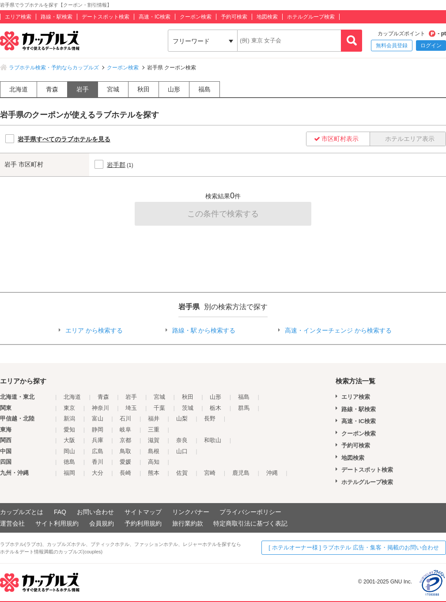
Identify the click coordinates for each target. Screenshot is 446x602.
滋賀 (153, 440)
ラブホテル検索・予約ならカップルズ (54, 67)
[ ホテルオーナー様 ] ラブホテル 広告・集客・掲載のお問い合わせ (353, 547)
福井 (153, 418)
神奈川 (100, 408)
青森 (52, 89)
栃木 (215, 408)
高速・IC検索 (154, 17)
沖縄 (272, 472)
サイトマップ (143, 511)
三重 (153, 429)
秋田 (143, 89)
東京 (69, 408)
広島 (97, 451)
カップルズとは (21, 511)
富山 (97, 418)
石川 (125, 418)
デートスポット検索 (105, 17)
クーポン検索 (196, 17)
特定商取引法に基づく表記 (250, 523)
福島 (204, 89)
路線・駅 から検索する (204, 330)
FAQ (60, 511)
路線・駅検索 (56, 17)
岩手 (82, 89)
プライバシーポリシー (250, 511)
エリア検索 (18, 17)
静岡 (97, 429)
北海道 (18, 89)
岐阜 (125, 429)
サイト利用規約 (57, 523)
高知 (153, 461)
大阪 (69, 440)
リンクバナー (190, 511)
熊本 (153, 472)
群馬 (243, 408)
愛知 (69, 429)
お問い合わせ (95, 511)
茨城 (187, 408)
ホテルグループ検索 (311, 17)
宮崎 (209, 472)
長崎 (125, 472)
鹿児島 (240, 472)
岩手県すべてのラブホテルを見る (64, 139)
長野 (209, 418)
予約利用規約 (143, 523)
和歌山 (212, 440)
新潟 (69, 418)
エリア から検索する (94, 330)
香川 (97, 461)
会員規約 (101, 523)
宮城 (113, 89)
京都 (125, 440)
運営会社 (12, 523)
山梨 (182, 418)
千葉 (159, 408)
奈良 (182, 440)
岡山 (69, 451)
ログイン (431, 45)
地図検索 (267, 17)
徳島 (69, 461)
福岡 (69, 472)
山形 (174, 89)
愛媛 (125, 461)
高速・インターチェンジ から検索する (338, 330)
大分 (97, 472)
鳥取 (125, 451)
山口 (182, 451)
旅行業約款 (187, 523)
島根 (153, 451)
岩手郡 (116, 164)
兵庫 (97, 440)
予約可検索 (234, 17)
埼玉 (131, 408)
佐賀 (182, 472)
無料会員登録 (392, 45)
